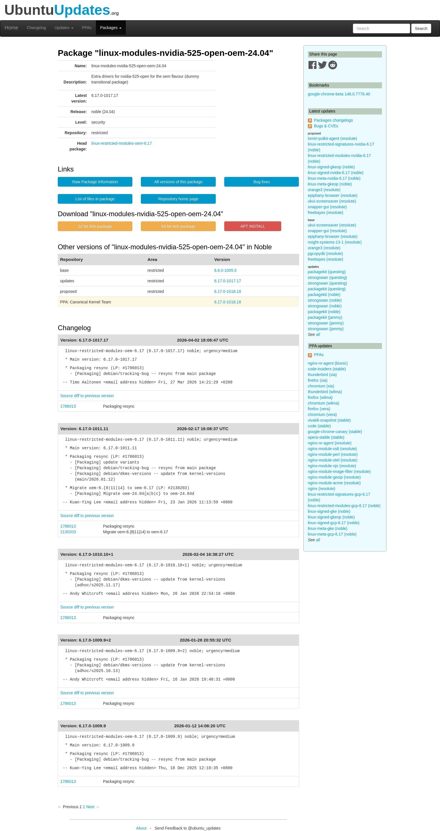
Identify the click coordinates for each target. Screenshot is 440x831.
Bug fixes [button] (261, 181)
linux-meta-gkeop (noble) (330, 184)
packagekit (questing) (327, 271)
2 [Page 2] (84, 807)
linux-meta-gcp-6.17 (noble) (332, 534)
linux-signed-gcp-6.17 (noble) (333, 522)
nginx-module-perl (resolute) (333, 454)
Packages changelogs (333, 120)
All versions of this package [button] (178, 181)
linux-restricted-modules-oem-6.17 (121, 143)
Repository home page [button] (178, 199)
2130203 (68, 532)
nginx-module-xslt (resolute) (332, 448)
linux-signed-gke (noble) (329, 511)
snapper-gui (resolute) (327, 207)
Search (421, 28)
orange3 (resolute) (324, 189)
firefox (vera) (319, 409)
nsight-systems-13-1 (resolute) (335, 242)
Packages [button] (111, 27)
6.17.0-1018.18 (227, 291)
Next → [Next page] (93, 807)
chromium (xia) (321, 386)
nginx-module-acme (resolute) (334, 483)
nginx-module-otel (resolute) (332, 460)
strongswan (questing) (327, 277)
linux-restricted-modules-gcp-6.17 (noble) (344, 505)
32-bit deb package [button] (95, 226)
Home (11, 27)
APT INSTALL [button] (252, 226)
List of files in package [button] (95, 199)
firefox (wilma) (320, 397)
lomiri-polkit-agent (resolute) (332, 138)
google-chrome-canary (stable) (335, 431)
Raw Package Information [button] (95, 181)
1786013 (68, 406)
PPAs (87, 27)
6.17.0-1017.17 (227, 281)
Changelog (36, 27)
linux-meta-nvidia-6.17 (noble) (334, 178)
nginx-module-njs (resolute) (332, 466)
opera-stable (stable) (326, 437)
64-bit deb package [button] (178, 226)
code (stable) (319, 426)
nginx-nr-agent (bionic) (328, 363)
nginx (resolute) (322, 488)
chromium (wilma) (323, 403)
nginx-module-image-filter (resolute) (339, 471)
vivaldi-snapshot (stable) (329, 420)
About (141, 828)
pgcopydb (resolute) (325, 253)
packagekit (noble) (324, 294)
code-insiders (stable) (327, 369)
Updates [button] (64, 27)
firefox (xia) (318, 380)
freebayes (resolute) (326, 212)
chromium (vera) (322, 414)
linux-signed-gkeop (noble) (331, 167)
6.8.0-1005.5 (225, 270)
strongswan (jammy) (326, 323)
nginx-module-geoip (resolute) (334, 477)
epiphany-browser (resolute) (332, 195)
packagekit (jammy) (325, 317)
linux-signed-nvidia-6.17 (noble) (335, 172)
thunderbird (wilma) (325, 391)
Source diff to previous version (87, 395)
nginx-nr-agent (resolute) (329, 443)
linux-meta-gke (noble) (328, 528)
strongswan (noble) (325, 300)
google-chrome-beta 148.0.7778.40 (339, 94)
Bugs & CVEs (326, 126)
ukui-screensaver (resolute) (332, 201)
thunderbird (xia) (322, 374)
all (318, 334)
